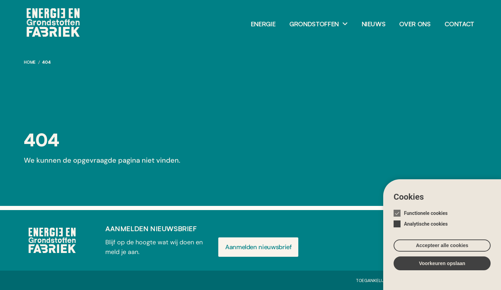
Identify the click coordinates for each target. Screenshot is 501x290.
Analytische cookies (426, 229)
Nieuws (374, 24)
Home (30, 62)
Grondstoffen (314, 24)
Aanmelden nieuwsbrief (258, 247)
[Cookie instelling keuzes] (442, 240)
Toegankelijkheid (376, 280)
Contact (459, 24)
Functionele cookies (426, 218)
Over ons (414, 24)
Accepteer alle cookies (442, 250)
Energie (263, 24)
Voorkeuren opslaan (442, 268)
